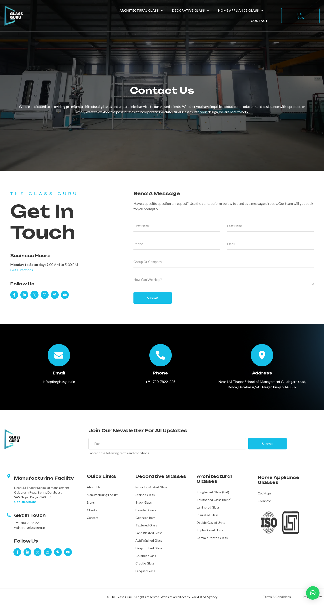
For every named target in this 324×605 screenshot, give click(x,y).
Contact (259, 21)
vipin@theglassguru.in (29, 528)
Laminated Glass (208, 507)
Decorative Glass (190, 10)
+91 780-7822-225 (160, 381)
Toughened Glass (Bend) (214, 500)
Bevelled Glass (145, 510)
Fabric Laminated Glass (151, 487)
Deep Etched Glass (148, 548)
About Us (93, 487)
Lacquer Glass (145, 571)
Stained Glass (145, 495)
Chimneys (265, 501)
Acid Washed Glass (148, 540)
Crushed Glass (145, 556)
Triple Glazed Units (210, 530)
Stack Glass (143, 502)
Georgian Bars (145, 517)
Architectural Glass (141, 10)
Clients (92, 510)
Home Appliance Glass (240, 10)
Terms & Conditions (277, 597)
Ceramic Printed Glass (212, 538)
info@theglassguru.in (59, 381)
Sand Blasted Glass (148, 533)
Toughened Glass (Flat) (213, 492)
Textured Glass (146, 525)
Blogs (91, 502)
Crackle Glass (144, 563)
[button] (313, 593)
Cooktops (265, 493)
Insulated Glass (208, 515)
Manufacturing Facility (102, 495)
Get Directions (21, 270)
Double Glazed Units (211, 522)
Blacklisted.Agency (204, 597)
